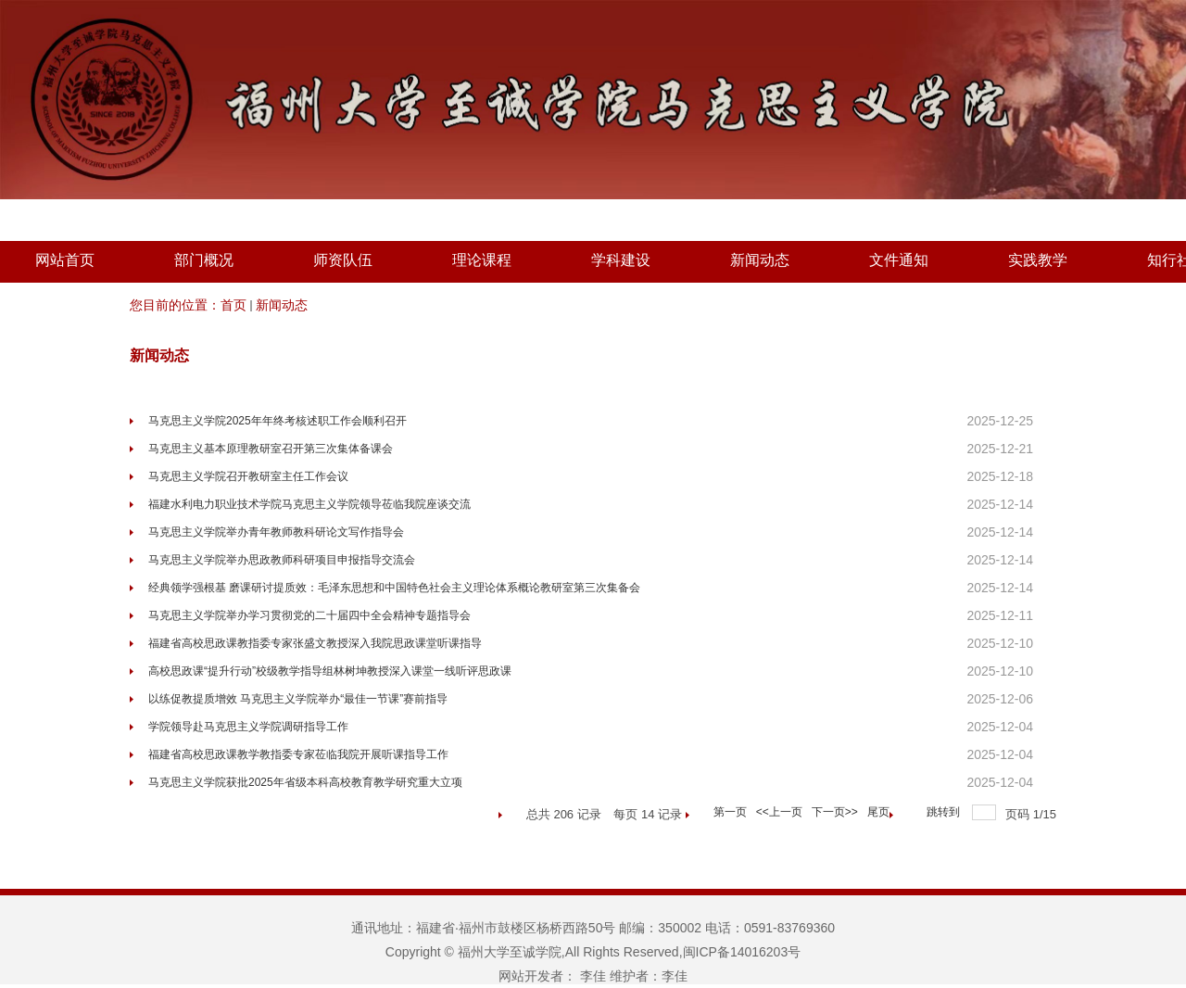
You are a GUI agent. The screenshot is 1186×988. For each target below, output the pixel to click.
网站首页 (65, 260)
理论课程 (481, 260)
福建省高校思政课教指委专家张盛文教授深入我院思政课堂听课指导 (315, 643)
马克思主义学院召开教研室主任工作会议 (248, 476)
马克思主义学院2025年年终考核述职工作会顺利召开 (277, 420)
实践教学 (1037, 260)
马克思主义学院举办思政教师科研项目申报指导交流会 (281, 559)
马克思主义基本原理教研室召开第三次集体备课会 (270, 448)
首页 (233, 305)
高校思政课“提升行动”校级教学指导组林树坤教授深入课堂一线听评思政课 (329, 671)
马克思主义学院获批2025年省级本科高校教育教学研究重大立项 (305, 782)
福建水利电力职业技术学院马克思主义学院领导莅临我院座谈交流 (309, 504)
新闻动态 (759, 260)
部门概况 (203, 260)
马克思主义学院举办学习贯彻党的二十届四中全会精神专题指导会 (309, 615)
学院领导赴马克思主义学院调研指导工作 (248, 726)
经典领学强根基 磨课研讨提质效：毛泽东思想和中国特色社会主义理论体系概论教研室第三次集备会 (394, 587)
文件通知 (898, 260)
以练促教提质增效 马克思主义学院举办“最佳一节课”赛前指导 (298, 698)
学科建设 (620, 260)
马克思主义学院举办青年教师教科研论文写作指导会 (276, 532)
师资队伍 (342, 260)
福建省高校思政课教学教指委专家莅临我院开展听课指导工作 (298, 754)
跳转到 (945, 811)
